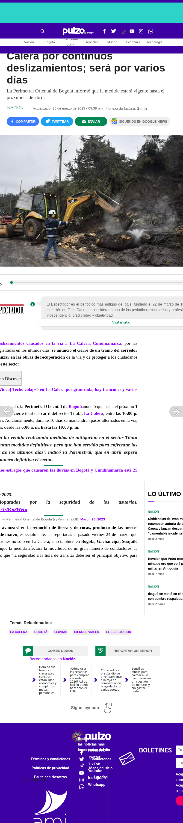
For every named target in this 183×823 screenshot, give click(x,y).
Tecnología (154, 42)
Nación (29, 42)
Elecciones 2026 (70, 42)
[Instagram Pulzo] (141, 33)
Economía (133, 42)
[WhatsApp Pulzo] (150, 33)
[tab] (55, 651)
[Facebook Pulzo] (104, 33)
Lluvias (60, 632)
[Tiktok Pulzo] (123, 33)
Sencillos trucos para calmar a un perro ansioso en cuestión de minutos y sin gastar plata (141, 680)
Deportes (91, 42)
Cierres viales (86, 632)
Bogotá (49, 42)
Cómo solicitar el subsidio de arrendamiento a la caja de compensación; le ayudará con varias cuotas (111, 680)
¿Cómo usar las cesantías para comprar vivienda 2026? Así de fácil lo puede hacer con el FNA (79, 680)
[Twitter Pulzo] (113, 33)
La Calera (93, 413)
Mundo (112, 42)
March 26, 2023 (92, 519)
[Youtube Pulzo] (132, 33)
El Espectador (118, 632)
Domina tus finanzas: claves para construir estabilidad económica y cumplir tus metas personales (47, 680)
